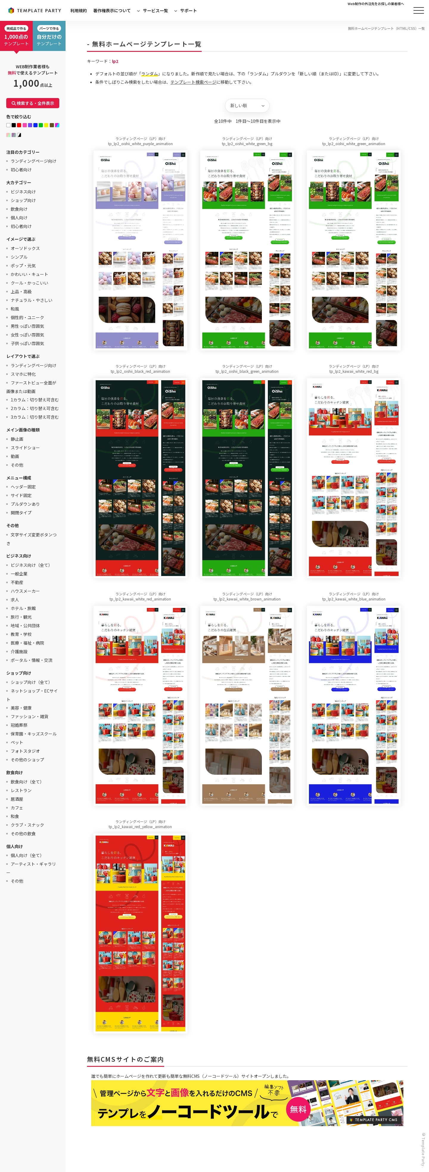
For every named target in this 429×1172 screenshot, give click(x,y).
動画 (15, 456)
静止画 (17, 439)
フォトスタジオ (25, 751)
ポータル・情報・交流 (31, 660)
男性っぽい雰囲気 (27, 326)
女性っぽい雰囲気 (27, 335)
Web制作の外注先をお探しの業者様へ (376, 3)
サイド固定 (21, 495)
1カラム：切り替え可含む (35, 400)
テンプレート (16, 35)
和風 (15, 309)
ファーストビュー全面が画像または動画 (31, 387)
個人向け (19, 218)
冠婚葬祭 (19, 725)
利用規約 (78, 10)
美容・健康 (21, 708)
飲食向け (19, 209)
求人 (15, 600)
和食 (15, 816)
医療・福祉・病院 (27, 643)
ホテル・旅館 (23, 608)
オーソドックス (25, 248)
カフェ (17, 808)
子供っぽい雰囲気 (27, 343)
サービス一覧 (155, 10)
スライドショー (25, 448)
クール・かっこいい (29, 283)
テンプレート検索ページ (193, 82)
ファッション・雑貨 (29, 716)
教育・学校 (21, 634)
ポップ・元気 (23, 265)
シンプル (19, 257)
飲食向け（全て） (27, 782)
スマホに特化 (23, 374)
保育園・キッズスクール (34, 734)
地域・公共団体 (25, 625)
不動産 (17, 582)
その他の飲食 (23, 833)
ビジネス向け (23, 192)
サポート (188, 10)
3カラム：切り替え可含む (35, 417)
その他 (17, 465)
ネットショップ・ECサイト (32, 695)
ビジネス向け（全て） (31, 565)
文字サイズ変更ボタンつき (31, 539)
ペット (17, 742)
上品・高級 (21, 291)
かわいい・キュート (29, 274)
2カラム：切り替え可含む (35, 408)
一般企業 (19, 574)
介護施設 (19, 651)
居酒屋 (17, 799)
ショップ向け (23, 200)
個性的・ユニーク (27, 317)
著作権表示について (112, 10)
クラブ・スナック (27, 825)
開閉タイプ (21, 513)
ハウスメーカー (25, 591)
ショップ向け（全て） (31, 682)
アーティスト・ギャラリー (31, 868)
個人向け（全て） (27, 855)
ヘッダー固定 (23, 487)
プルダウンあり (25, 504)
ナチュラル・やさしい (31, 300)
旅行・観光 (21, 617)
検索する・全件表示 (33, 103)
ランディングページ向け (33, 161)
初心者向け (21, 170)
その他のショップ (27, 760)
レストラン (21, 790)
